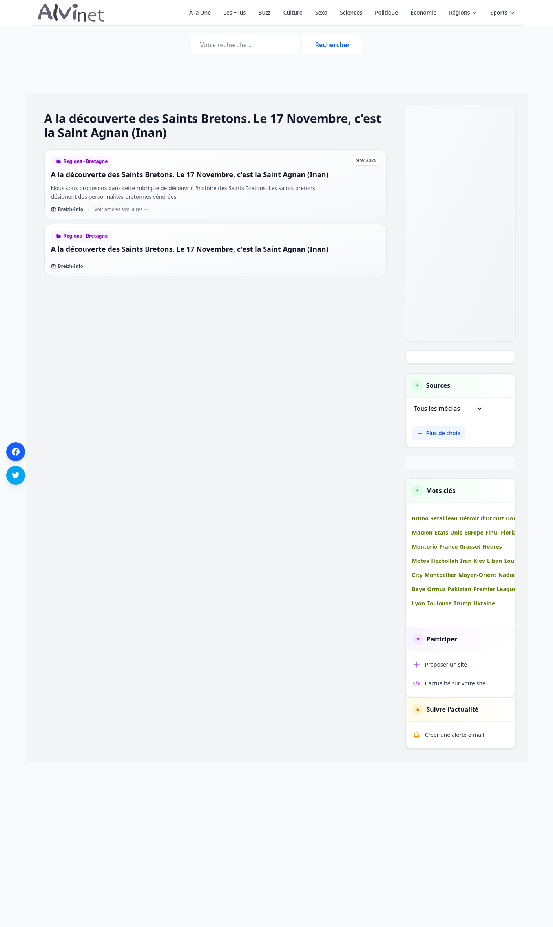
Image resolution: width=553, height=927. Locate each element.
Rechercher (332, 44)
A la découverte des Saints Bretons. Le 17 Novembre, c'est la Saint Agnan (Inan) (190, 174)
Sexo (321, 12)
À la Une (200, 12)
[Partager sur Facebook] (15, 451)
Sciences (351, 12)
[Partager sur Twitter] (15, 475)
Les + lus (234, 12)
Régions (463, 12)
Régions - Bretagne (86, 161)
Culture (293, 12)
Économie (423, 12)
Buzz (264, 12)
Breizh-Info (67, 209)
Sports (502, 12)
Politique (386, 12)
